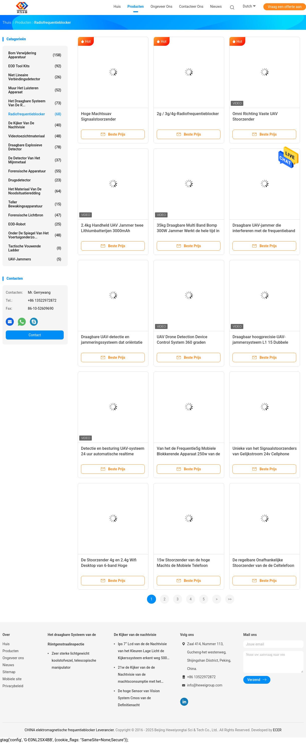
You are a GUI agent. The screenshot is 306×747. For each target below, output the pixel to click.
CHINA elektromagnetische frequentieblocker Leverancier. (70, 730)
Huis (6, 644)
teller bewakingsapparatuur (34, 204)
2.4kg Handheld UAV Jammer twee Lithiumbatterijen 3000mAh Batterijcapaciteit (112, 231)
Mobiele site (12, 679)
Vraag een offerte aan (284, 7)
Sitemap (9, 672)
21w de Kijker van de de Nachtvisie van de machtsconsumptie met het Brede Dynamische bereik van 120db (141, 675)
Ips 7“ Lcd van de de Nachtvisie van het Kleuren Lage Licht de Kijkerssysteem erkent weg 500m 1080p (144, 651)
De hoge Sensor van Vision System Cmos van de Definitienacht (139, 698)
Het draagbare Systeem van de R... (34, 103)
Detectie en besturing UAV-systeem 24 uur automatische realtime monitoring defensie (112, 454)
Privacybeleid (13, 686)
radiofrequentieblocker (34, 114)
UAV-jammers (34, 259)
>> (230, 599)
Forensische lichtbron (34, 215)
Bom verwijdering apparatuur (34, 55)
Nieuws (8, 665)
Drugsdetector (34, 180)
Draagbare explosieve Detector (34, 147)
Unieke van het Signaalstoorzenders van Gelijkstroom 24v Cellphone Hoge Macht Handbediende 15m (265, 454)
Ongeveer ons (13, 658)
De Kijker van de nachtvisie (34, 125)
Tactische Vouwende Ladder (34, 248)
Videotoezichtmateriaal (34, 136)
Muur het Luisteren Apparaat (34, 90)
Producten (11, 651)
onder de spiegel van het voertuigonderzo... (34, 235)
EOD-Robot (34, 224)
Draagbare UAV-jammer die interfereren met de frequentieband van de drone (264, 231)
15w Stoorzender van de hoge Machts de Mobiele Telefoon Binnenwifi (183, 565)
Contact (35, 335)
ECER (277, 730)
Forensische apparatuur (34, 171)
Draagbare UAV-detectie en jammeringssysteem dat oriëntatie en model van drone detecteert (111, 342)
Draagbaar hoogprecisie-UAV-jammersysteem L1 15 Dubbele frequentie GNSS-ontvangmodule (262, 342)
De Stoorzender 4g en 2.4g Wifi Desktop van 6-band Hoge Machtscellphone (108, 565)
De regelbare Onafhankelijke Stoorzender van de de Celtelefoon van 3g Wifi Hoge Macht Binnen (263, 565)
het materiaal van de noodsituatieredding (34, 191)
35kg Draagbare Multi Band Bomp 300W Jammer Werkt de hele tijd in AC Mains (188, 231)
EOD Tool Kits (34, 66)
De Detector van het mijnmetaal (34, 160)
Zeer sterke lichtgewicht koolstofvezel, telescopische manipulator (74, 660)
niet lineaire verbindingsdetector (34, 77)
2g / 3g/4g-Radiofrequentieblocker (188, 113)
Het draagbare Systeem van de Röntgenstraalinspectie (72, 639)
